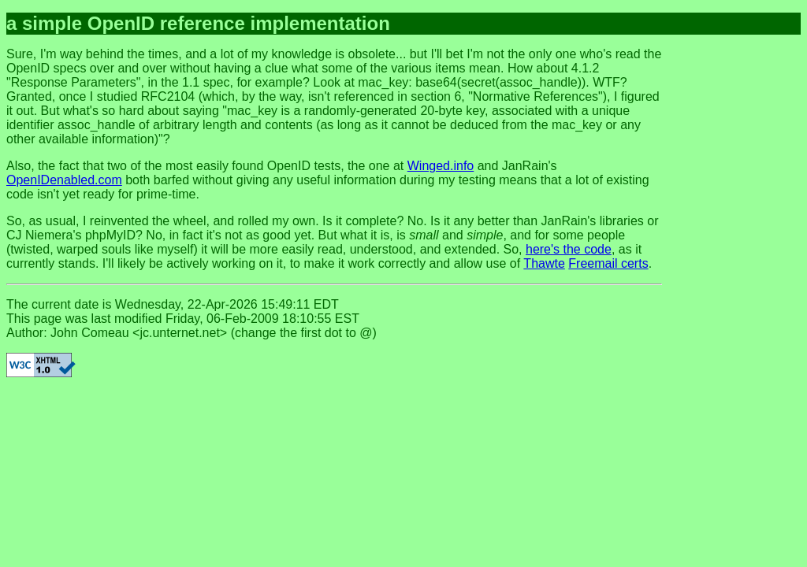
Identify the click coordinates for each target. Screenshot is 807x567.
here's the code (569, 249)
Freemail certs (608, 263)
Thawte (543, 263)
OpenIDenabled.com (64, 180)
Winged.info (440, 165)
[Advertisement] (738, 283)
